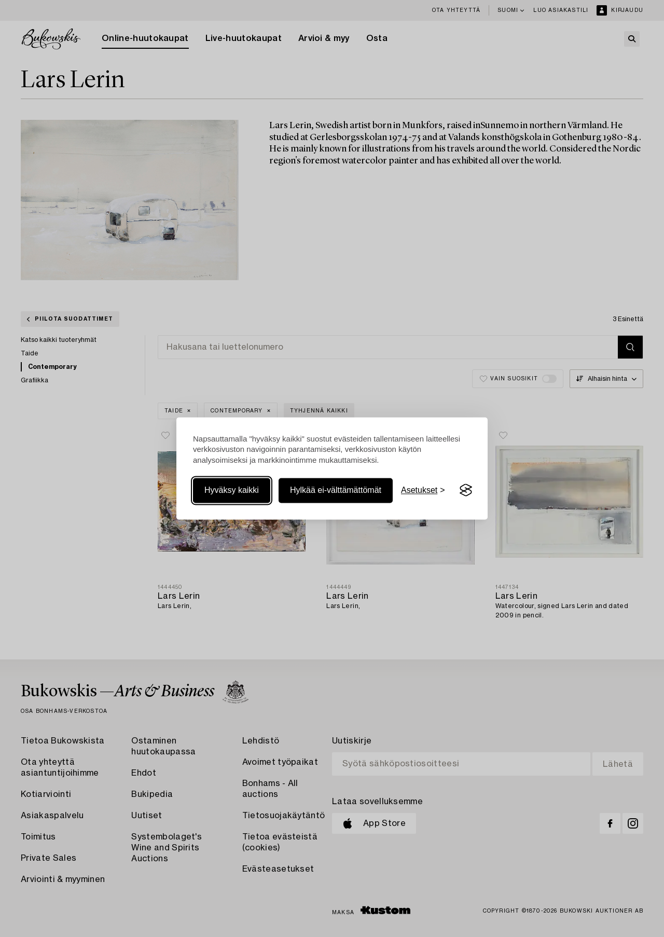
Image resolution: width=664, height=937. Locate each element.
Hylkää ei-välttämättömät (335, 490)
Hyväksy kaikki (231, 490)
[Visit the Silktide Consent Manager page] (465, 490)
